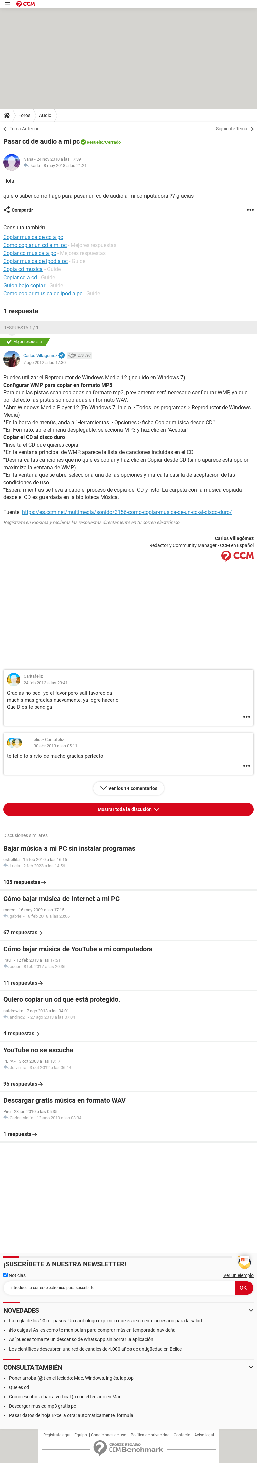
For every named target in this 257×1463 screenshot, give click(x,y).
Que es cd (19, 1387)
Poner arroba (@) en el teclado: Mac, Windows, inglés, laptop (71, 1378)
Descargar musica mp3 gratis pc (42, 1406)
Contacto (182, 1435)
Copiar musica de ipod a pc (35, 261)
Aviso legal (204, 1435)
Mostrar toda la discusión (125, 809)
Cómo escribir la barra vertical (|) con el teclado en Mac (65, 1396)
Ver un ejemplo (238, 1275)
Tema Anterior (24, 128)
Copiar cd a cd (20, 277)
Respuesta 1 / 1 (21, 327)
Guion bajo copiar (24, 285)
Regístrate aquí (56, 1435)
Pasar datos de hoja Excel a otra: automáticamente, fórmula (71, 1415)
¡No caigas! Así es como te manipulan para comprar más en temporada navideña (92, 1330)
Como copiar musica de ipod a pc (42, 293)
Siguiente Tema (231, 128)
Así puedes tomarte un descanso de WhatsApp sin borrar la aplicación (81, 1339)
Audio (45, 115)
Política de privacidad (150, 1435)
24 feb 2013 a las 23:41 (46, 682)
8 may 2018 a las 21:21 (65, 165)
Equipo (80, 1435)
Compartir (22, 210)
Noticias (14, 1275)
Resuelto (95, 142)
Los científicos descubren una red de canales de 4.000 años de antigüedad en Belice (95, 1349)
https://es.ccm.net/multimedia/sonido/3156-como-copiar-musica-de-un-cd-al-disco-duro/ (127, 512)
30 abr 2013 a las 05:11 (55, 745)
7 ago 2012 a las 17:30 (44, 362)
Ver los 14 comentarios (132, 788)
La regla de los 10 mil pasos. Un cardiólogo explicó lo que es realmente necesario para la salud (105, 1320)
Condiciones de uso (108, 1435)
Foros (24, 115)
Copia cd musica (23, 269)
